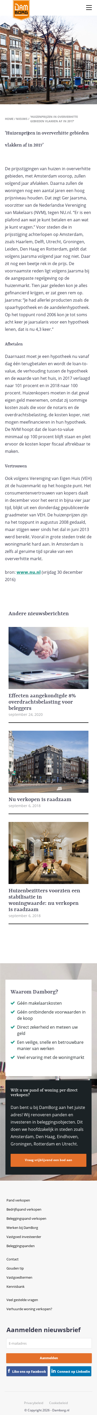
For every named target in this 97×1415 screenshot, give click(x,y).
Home (9, 119)
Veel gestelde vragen (22, 1299)
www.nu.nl (29, 572)
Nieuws (21, 119)
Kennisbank (15, 1286)
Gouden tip (15, 1268)
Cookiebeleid (58, 1403)
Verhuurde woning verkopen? (29, 1309)
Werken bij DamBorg (22, 1227)
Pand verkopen (18, 1200)
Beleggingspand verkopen (26, 1218)
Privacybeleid (33, 1403)
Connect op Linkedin (73, 1371)
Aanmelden (49, 1358)
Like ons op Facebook (29, 1371)
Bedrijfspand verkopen (23, 1209)
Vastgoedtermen (19, 1277)
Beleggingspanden (20, 1245)
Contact (12, 1259)
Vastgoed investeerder (23, 1236)
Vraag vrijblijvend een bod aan (48, 1160)
